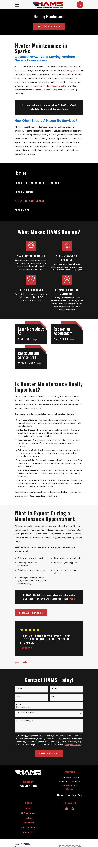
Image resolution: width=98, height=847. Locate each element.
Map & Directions (69, 785)
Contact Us (28, 832)
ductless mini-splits (57, 86)
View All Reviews (31, 612)
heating (69, 70)
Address (19, 704)
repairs (18, 82)
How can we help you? (24, 721)
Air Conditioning (28, 813)
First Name (20, 688)
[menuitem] (49, 183)
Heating (28, 818)
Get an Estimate (49, 26)
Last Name (55, 688)
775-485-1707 (28, 785)
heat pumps (37, 86)
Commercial (28, 822)
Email (53, 696)
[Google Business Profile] (66, 808)
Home (28, 808)
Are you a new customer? (25, 712)
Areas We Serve (28, 827)
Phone (18, 696)
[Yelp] (72, 808)
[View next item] (25, 663)
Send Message (49, 753)
